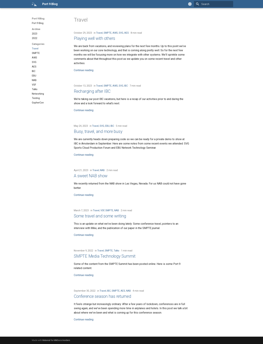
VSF (102, 210)
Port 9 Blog (38, 18)
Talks (116, 250)
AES (126, 32)
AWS (115, 32)
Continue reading (83, 70)
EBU (107, 126)
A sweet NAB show (91, 175)
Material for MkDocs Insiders (56, 340)
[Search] (213, 4)
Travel (99, 32)
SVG (121, 32)
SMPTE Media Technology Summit (105, 256)
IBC (126, 85)
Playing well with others (94, 38)
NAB (102, 170)
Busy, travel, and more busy (98, 131)
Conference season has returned (102, 296)
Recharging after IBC (92, 91)
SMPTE (108, 32)
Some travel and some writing (100, 216)
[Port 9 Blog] (34, 4)
